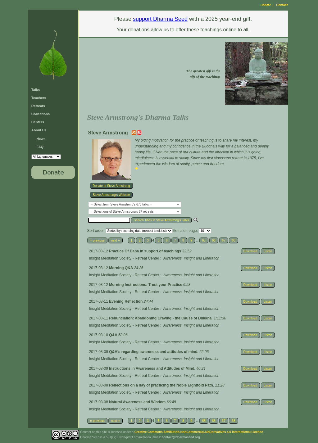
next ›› (115, 240)
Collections (40, 114)
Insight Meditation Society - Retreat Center (124, 258)
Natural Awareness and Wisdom (137, 402)
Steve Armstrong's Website (111, 195)
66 (214, 240)
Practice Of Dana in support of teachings (145, 251)
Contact (282, 5)
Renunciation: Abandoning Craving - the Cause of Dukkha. (161, 318)
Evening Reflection (126, 301)
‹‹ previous (97, 240)
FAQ (39, 147)
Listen (268, 251)
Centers (37, 122)
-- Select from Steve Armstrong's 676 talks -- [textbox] (121, 204)
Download (250, 251)
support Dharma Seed (160, 19)
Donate (266, 5)
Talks (35, 90)
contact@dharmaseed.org (181, 437)
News (40, 139)
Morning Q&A (121, 268)
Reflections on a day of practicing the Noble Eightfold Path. (162, 385)
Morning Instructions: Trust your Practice (146, 285)
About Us (39, 130)
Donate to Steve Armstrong (111, 186)
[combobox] (134, 204)
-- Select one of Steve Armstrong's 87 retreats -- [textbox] (124, 211)
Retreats (38, 106)
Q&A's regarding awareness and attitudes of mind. (154, 352)
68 (233, 240)
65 (204, 240)
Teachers (38, 98)
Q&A (113, 335)
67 (223, 240)
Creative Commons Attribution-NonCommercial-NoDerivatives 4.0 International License (198, 432)
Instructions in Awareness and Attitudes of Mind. (152, 368)
